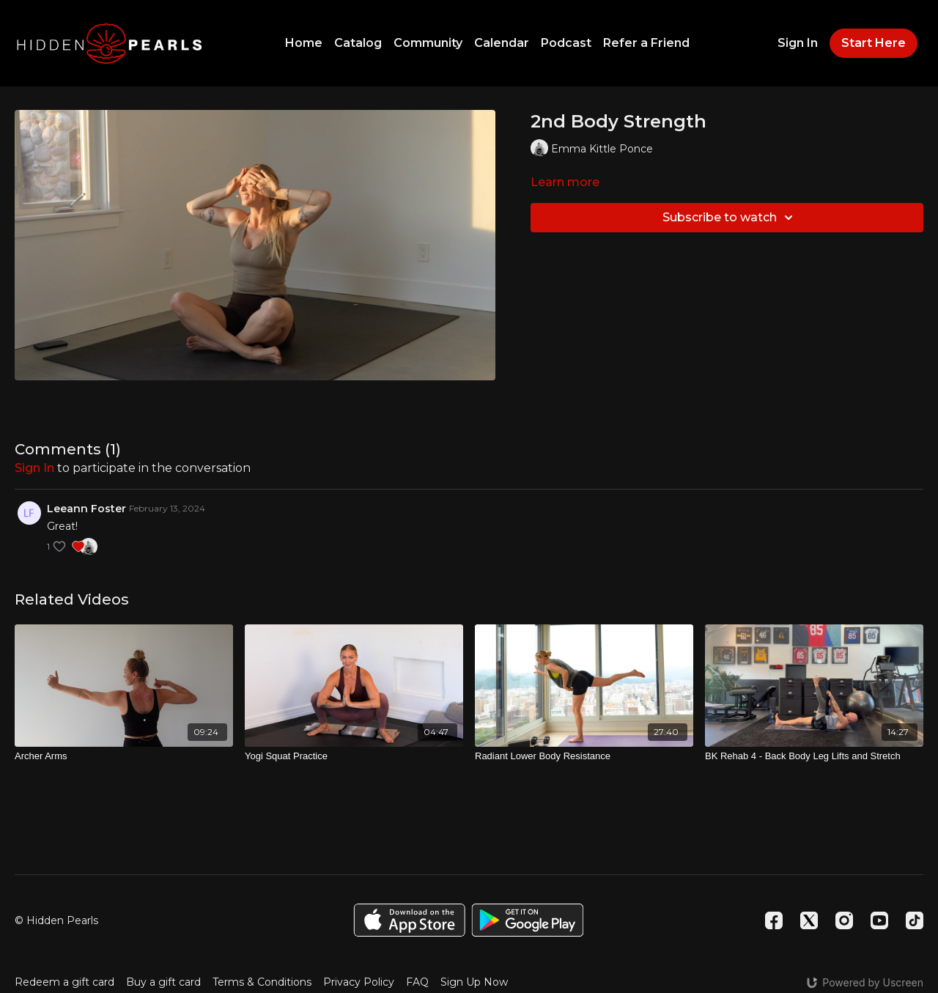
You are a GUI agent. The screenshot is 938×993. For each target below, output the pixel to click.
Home (303, 43)
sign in (34, 468)
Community (428, 43)
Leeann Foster (86, 508)
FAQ (417, 982)
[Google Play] (527, 920)
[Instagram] (844, 920)
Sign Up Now (474, 982)
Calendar (501, 43)
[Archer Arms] (124, 756)
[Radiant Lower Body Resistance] (584, 756)
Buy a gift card (163, 982)
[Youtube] (879, 920)
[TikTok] (914, 920)
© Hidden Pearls (56, 920)
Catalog (358, 43)
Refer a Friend (646, 43)
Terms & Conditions (262, 982)
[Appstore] (409, 920)
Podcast (566, 43)
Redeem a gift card (64, 982)
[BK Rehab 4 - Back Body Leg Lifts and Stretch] (814, 756)
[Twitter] (809, 920)
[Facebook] (774, 920)
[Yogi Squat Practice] (354, 756)
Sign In (798, 43)
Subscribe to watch (729, 217)
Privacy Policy (358, 982)
